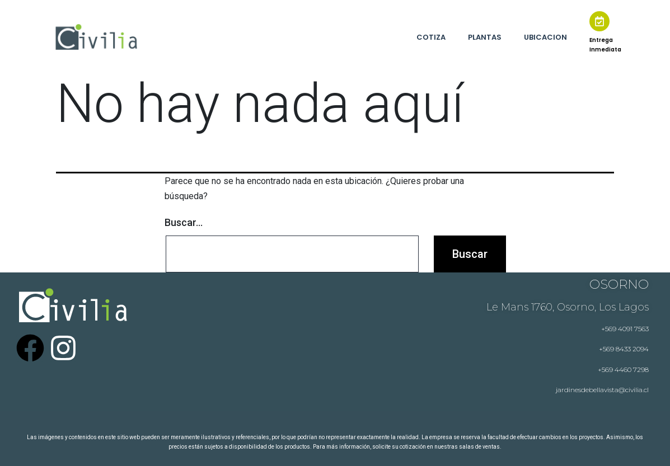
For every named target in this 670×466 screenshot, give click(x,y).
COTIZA (431, 37)
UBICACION (545, 37)
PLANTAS (485, 37)
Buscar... (184, 222)
